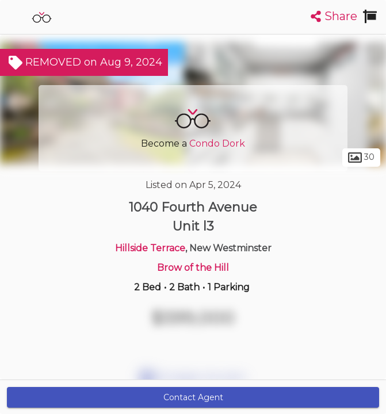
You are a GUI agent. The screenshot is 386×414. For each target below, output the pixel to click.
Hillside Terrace (150, 248)
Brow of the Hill (193, 267)
